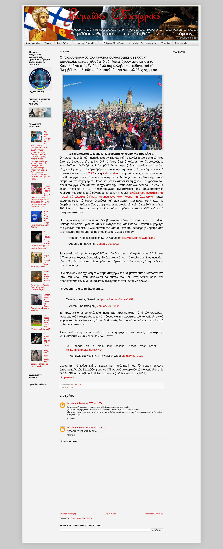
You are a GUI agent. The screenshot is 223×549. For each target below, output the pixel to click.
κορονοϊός (71, 387)
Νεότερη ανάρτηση (68, 514)
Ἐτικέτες (48, 43)
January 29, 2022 (108, 243)
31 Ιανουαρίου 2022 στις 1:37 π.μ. (91, 403)
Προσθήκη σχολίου (69, 441)
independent (111, 173)
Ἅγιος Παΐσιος (63, 43)
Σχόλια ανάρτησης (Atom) (81, 518)
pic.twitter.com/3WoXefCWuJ (84, 349)
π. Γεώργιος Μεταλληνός (113, 43)
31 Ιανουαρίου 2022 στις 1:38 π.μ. (91, 427)
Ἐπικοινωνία (181, 43)
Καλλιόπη (71, 403)
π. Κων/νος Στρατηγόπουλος (143, 43)
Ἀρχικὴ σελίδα (33, 43)
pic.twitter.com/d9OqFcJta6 (138, 237)
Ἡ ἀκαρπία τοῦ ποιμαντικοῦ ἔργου (47, 339)
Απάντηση (71, 419)
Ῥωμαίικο (165, 43)
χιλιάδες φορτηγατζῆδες (145, 192)
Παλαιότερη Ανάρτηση (153, 514)
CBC (91, 173)
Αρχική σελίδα (110, 514)
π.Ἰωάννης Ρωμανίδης (85, 43)
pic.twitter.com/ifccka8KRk (117, 299)
